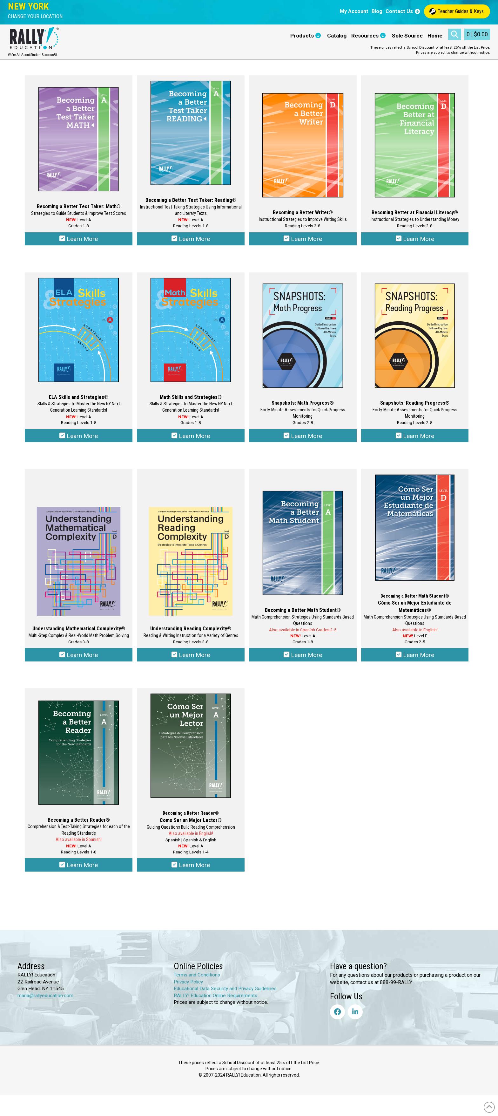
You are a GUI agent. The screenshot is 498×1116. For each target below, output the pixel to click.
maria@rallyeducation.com (45, 1000)
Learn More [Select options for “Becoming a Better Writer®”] (302, 239)
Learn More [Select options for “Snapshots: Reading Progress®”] (414, 438)
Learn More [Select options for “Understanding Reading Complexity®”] (190, 658)
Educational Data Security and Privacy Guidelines (225, 994)
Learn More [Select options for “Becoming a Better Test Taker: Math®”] (78, 239)
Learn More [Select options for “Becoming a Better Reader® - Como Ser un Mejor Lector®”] (190, 870)
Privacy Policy (188, 987)
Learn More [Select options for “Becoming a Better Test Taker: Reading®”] (190, 239)
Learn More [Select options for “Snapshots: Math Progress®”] (302, 438)
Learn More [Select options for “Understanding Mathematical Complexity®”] (78, 658)
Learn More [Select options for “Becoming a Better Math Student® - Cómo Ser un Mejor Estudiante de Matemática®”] (414, 658)
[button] (35, 16)
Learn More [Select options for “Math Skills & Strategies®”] (190, 438)
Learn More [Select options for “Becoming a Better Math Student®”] (302, 658)
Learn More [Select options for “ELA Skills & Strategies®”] (78, 438)
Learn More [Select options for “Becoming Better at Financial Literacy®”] (414, 239)
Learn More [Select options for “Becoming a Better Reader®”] (78, 870)
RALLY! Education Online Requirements (215, 1000)
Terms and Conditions (197, 980)
